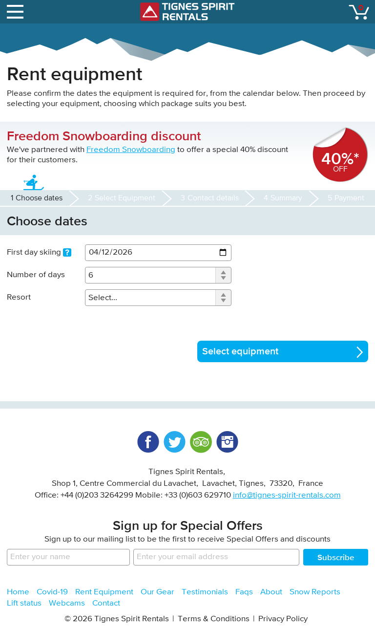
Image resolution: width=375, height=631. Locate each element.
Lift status (24, 603)
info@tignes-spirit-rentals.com (287, 495)
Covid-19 (52, 592)
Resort (19, 297)
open (16, 10)
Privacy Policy (283, 619)
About (271, 592)
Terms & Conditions (214, 619)
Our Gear (157, 592)
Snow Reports (315, 592)
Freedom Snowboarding (130, 150)
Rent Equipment (104, 592)
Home (18, 592)
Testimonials (205, 592)
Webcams (67, 603)
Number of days (36, 275)
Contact (106, 603)
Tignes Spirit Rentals (187, 12)
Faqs (244, 592)
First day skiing (39, 253)
